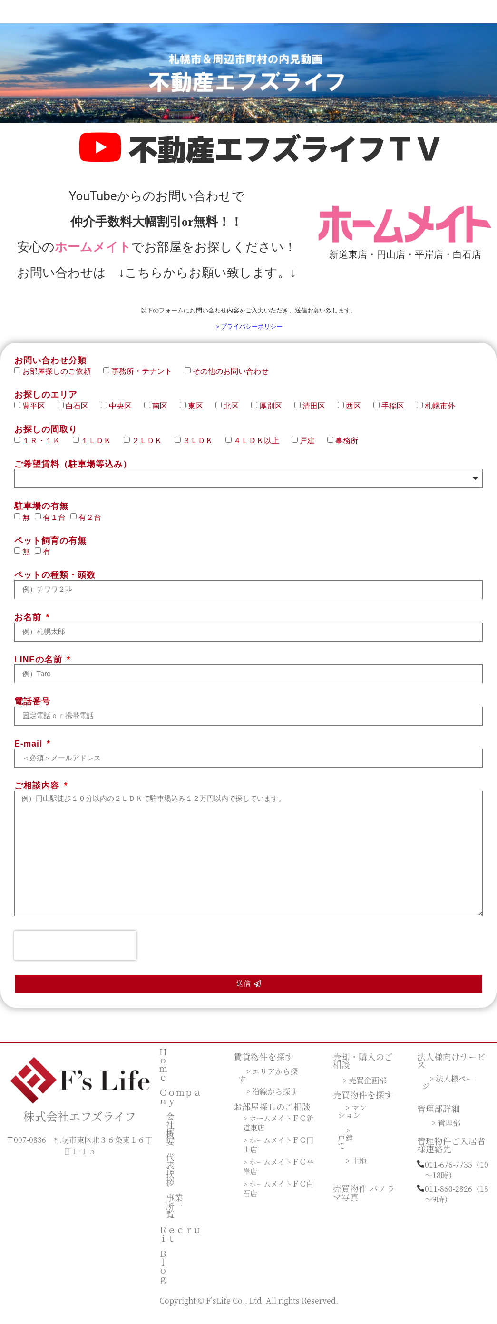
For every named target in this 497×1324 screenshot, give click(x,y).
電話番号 (32, 708)
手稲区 (396, 411)
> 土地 (356, 1166)
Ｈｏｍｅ (163, 1070)
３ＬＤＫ (202, 446)
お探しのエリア (46, 402)
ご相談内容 (38, 793)
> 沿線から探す (271, 1097)
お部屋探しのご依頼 (60, 377)
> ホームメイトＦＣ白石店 (276, 1194)
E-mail (29, 750)
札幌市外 (440, 411)
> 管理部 (445, 1128)
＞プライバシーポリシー (248, 332)
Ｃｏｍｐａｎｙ (180, 1102)
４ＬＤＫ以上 (260, 446)
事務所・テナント (145, 377)
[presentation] (75, 951)
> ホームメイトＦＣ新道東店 (276, 1129)
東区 (199, 411)
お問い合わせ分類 (50, 367)
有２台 (89, 522)
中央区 (124, 411)
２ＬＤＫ (151, 446)
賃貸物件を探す (263, 1062)
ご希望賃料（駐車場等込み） (73, 471)
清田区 (317, 411)
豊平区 (37, 411)
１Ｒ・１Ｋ (45, 446)
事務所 (346, 446)
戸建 (311, 446)
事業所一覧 (174, 1211)
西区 (357, 411)
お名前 (29, 624)
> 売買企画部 (364, 1085)
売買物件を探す (363, 1101)
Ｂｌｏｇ (163, 1272)
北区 (235, 411)
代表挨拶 (170, 1175)
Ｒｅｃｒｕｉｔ (180, 1240)
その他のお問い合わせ (231, 377)
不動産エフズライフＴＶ (286, 152)
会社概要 (170, 1134)
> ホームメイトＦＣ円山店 (276, 1150)
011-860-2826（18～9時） (456, 1199)
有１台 (54, 522)
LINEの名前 (39, 666)
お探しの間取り (46, 436)
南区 (163, 411)
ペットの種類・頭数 (55, 582)
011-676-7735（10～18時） (456, 1175)
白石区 (81, 411)
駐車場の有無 (41, 513)
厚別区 (274, 411)
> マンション (353, 1117)
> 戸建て (345, 1144)
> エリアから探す (268, 1081)
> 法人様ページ (448, 1088)
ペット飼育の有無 (50, 547)
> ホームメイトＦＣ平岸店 (276, 1172)
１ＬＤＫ (100, 446)
